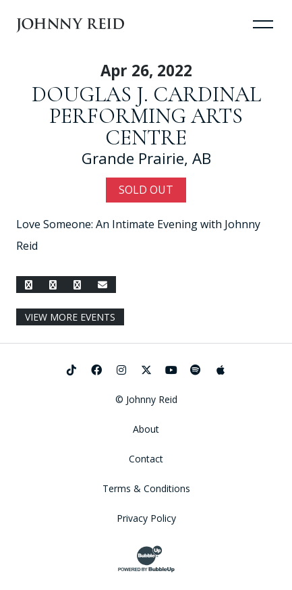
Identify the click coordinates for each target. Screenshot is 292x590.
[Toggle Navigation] (263, 23)
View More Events (70, 317)
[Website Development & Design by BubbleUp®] (146, 559)
